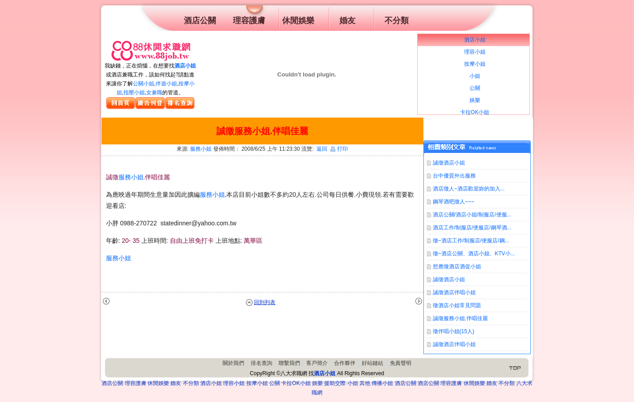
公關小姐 (143, 83)
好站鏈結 (372, 363)
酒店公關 (112, 383)
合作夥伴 (344, 363)
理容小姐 (234, 383)
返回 (322, 149)
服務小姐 (200, 149)
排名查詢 (261, 363)
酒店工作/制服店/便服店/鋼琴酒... (472, 227)
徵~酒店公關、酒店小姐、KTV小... (474, 253)
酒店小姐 (185, 66)
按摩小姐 (257, 383)
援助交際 (335, 383)
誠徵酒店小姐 (449, 163)
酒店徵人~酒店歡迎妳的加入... (469, 189)
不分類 (191, 383)
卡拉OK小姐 (295, 383)
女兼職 (154, 92)
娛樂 (317, 383)
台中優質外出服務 (454, 176)
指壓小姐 (134, 92)
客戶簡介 (317, 363)
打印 (339, 149)
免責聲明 (400, 363)
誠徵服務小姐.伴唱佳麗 (460, 318)
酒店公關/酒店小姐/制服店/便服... (472, 215)
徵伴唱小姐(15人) (453, 331)
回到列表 (264, 302)
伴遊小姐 (166, 83)
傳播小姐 (382, 383)
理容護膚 (135, 383)
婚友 (175, 383)
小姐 (352, 383)
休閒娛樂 (158, 383)
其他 (364, 383)
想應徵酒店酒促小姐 (457, 266)
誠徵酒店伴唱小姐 (454, 292)
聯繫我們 (289, 363)
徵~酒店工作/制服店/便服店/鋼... (471, 240)
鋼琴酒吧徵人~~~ (453, 202)
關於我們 (233, 363)
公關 (274, 383)
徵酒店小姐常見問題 (457, 305)
